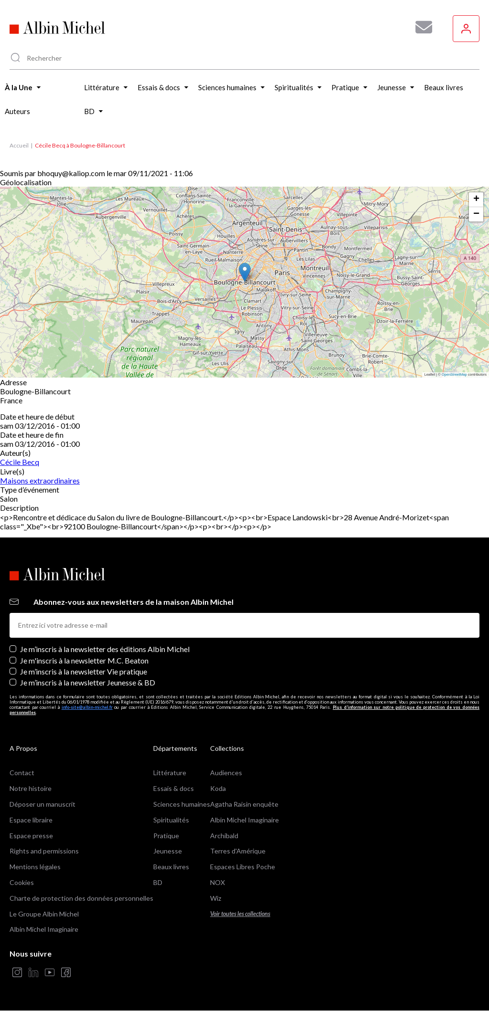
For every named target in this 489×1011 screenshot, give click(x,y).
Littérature (169, 773)
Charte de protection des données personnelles (81, 898)
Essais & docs (173, 788)
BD (157, 882)
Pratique (166, 836)
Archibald (224, 836)
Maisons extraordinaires (40, 480)
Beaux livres (171, 867)
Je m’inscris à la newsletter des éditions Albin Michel (105, 648)
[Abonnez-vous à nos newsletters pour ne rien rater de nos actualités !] (420, 27)
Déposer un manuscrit (42, 804)
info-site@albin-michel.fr (87, 707)
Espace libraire (31, 820)
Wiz (215, 898)
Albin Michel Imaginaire (44, 929)
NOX (217, 882)
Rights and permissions (44, 851)
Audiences (226, 773)
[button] (245, 272)
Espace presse (31, 836)
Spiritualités (171, 820)
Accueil (19, 145)
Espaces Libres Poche (242, 867)
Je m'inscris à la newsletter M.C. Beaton (84, 660)
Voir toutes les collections (240, 913)
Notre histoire (31, 788)
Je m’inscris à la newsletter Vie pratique (83, 671)
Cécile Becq (19, 461)
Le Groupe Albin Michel (44, 914)
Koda (218, 788)
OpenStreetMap (454, 374)
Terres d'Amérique (238, 851)
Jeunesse (167, 851)
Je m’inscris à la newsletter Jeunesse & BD (87, 682)
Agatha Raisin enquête (244, 804)
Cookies (22, 882)
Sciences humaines (181, 804)
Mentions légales (35, 867)
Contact (22, 773)
